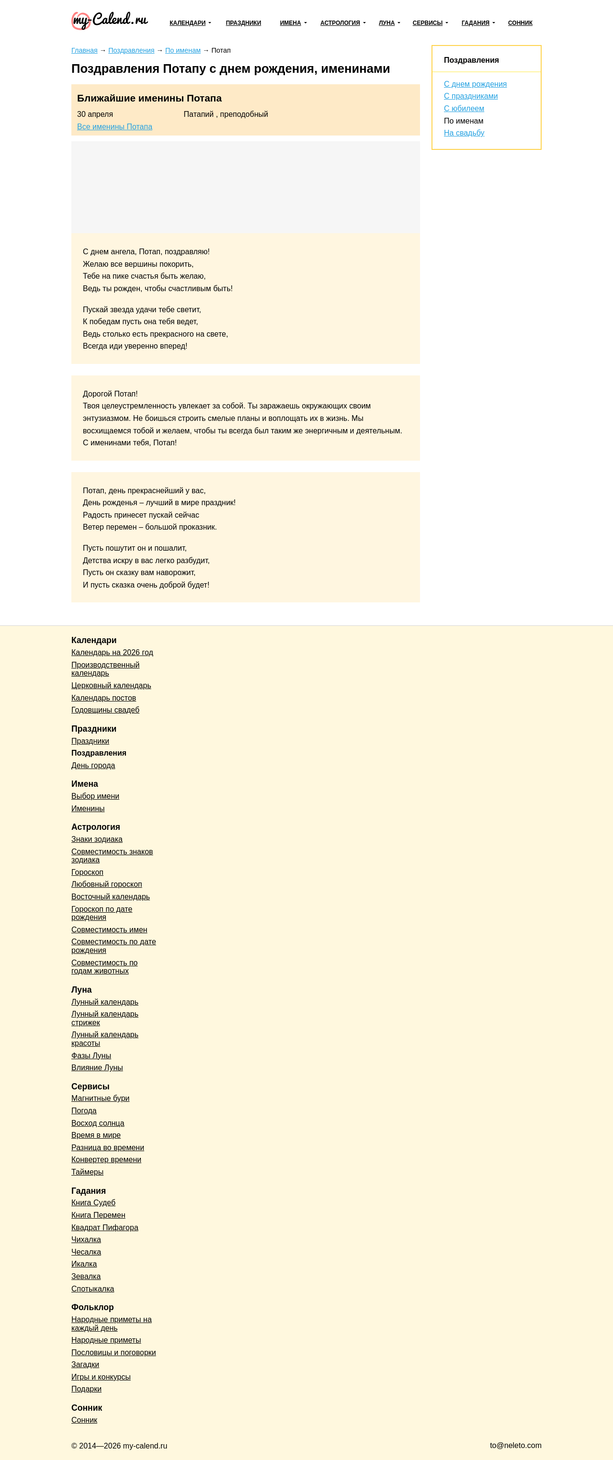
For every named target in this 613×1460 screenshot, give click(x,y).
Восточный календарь (110, 897)
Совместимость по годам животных (104, 967)
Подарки (86, 1389)
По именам (463, 121)
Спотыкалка (92, 1289)
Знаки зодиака (97, 839)
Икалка (84, 1264)
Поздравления (471, 60)
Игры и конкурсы (101, 1377)
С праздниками (471, 96)
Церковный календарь (111, 685)
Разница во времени (107, 1147)
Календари (187, 23)
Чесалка (86, 1252)
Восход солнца (98, 1123)
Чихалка (86, 1239)
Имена (290, 23)
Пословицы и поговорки (113, 1352)
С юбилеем (464, 108)
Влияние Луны (97, 1068)
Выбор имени (95, 796)
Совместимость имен (109, 930)
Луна (387, 23)
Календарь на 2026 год (112, 652)
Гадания (475, 23)
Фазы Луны (91, 1056)
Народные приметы (106, 1340)
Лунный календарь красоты (104, 1038)
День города (93, 765)
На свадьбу (464, 133)
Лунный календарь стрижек (104, 1018)
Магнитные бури (100, 1098)
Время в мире (96, 1135)
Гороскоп (87, 872)
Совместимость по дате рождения (113, 946)
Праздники (243, 23)
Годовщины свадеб (105, 710)
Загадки (85, 1364)
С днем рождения (475, 84)
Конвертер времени (106, 1159)
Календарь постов (103, 698)
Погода (84, 1111)
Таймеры (87, 1172)
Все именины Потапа (114, 127)
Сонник (520, 23)
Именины (88, 808)
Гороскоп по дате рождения (101, 913)
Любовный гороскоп (106, 884)
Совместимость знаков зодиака (112, 856)
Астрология (340, 23)
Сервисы (428, 23)
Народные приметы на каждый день (111, 1323)
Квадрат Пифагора (104, 1227)
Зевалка (86, 1276)
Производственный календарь (105, 669)
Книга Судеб (93, 1203)
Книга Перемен (98, 1215)
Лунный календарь (104, 1002)
